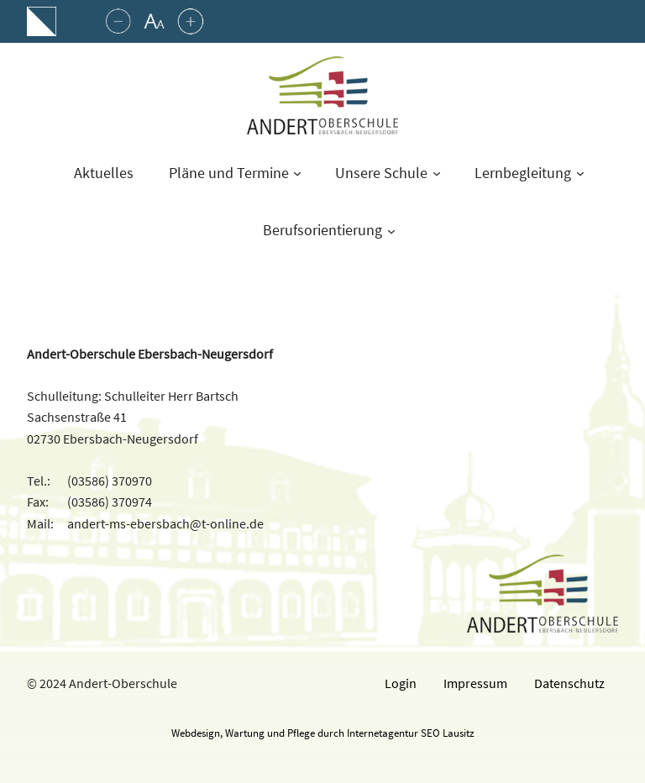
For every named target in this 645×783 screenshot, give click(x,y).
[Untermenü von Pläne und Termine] (297, 173)
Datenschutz (569, 683)
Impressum (475, 683)
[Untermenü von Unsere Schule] (437, 173)
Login (401, 683)
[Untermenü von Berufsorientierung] (391, 231)
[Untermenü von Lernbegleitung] (580, 173)
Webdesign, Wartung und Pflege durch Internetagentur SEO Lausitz (323, 732)
